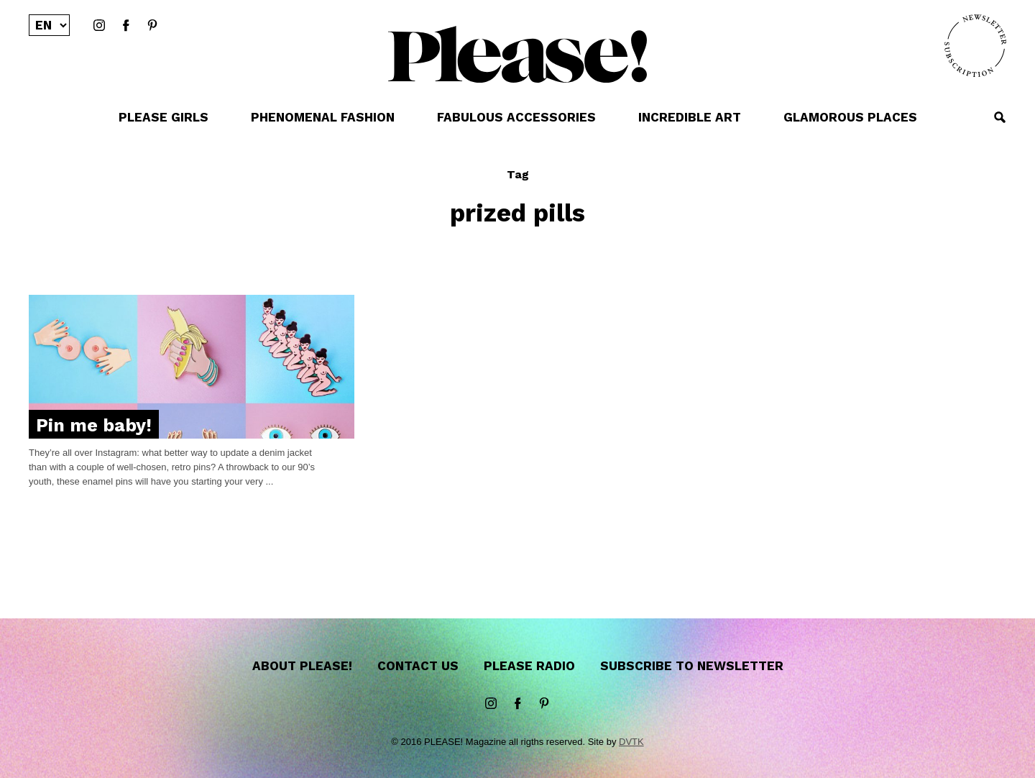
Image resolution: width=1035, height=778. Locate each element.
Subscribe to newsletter (691, 666)
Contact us (418, 666)
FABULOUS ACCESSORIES (516, 117)
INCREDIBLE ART (689, 117)
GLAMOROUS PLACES (850, 117)
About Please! (302, 666)
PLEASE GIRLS (163, 117)
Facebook (125, 26)
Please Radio (529, 666)
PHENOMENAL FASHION (323, 117)
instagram (99, 26)
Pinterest (152, 26)
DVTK (631, 741)
